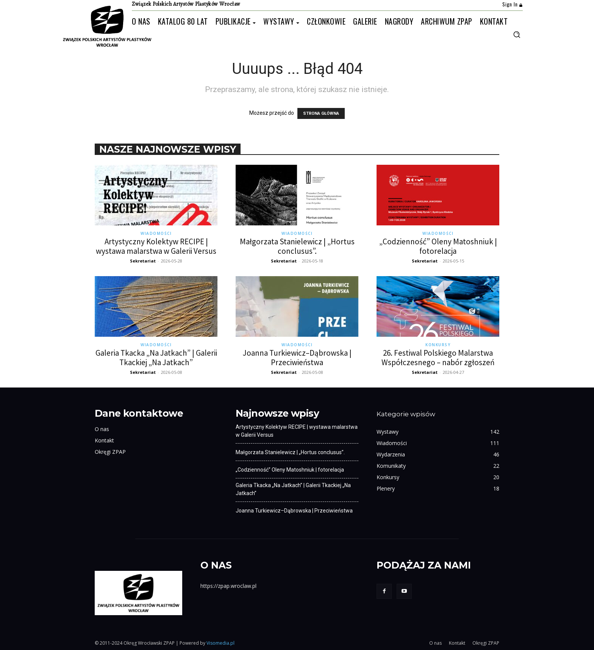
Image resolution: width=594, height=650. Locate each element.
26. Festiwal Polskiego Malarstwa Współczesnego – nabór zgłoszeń (437, 357)
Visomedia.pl (220, 643)
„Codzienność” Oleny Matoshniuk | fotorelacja (438, 246)
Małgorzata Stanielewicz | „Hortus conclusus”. (297, 246)
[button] (517, 34)
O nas (102, 429)
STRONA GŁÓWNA (321, 113)
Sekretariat (143, 261)
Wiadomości (156, 233)
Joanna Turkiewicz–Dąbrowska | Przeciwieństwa (297, 357)
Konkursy (437, 344)
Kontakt (104, 440)
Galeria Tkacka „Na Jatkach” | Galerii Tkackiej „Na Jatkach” (156, 357)
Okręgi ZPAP (110, 451)
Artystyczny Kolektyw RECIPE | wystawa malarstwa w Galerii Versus (156, 246)
